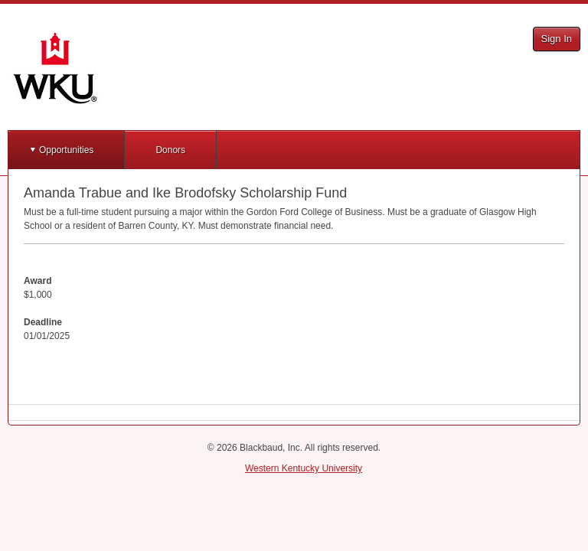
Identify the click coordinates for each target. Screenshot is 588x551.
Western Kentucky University (303, 468)
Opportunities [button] (66, 150)
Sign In (556, 38)
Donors (170, 150)
